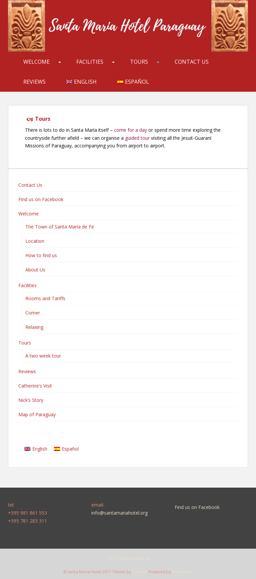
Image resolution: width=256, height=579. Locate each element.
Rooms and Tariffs (45, 298)
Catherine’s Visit (35, 386)
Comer (32, 313)
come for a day (130, 130)
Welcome (36, 61)
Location (34, 241)
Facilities (89, 61)
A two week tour (43, 356)
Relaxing (34, 327)
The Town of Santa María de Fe (59, 226)
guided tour (137, 138)
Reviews (34, 81)
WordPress (182, 572)
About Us (35, 269)
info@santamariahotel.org (119, 513)
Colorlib (139, 572)
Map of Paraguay (37, 414)
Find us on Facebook (40, 199)
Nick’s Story (30, 400)
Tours (139, 61)
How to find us (41, 255)
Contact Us (192, 61)
